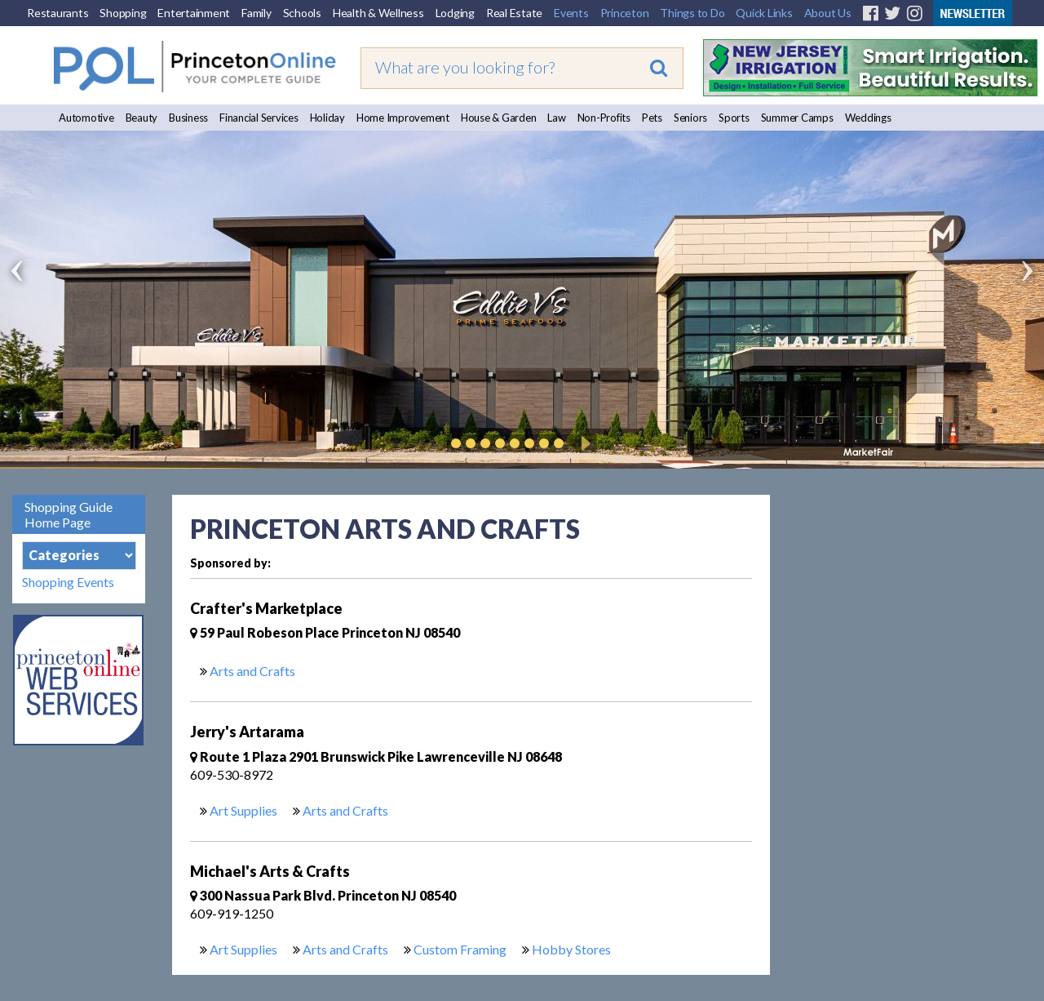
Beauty (142, 117)
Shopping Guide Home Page (68, 514)
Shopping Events (68, 581)
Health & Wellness (378, 13)
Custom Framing (460, 949)
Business (188, 117)
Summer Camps (797, 117)
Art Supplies (243, 810)
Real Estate (514, 13)
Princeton (624, 13)
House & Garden (499, 117)
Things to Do (692, 13)
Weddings (868, 117)
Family (256, 13)
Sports (734, 117)
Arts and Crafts (252, 670)
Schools (302, 13)
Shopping (123, 13)
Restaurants (57, 13)
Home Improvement (402, 117)
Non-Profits (603, 117)
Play (583, 443)
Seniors (690, 117)
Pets (652, 117)
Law (556, 117)
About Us (828, 13)
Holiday (327, 117)
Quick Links (764, 13)
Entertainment (193, 13)
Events (571, 13)
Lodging (455, 13)
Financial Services (259, 117)
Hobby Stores (571, 949)
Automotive (86, 117)
